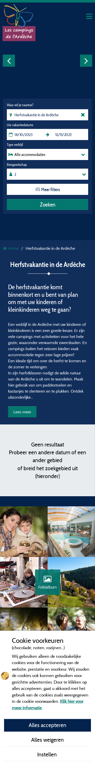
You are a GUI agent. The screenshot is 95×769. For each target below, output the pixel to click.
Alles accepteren (47, 725)
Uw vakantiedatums (20, 125)
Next (86, 61)
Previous (9, 61)
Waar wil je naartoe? (20, 105)
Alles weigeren (47, 739)
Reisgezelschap (17, 164)
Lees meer (22, 411)
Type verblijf (15, 144)
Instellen (47, 754)
